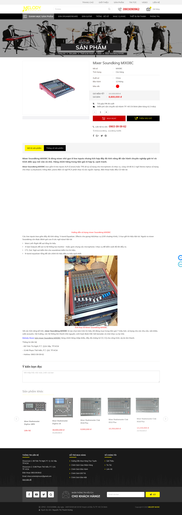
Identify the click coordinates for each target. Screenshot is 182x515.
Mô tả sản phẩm (34, 148)
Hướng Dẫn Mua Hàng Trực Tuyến (84, 461)
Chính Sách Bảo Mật (79, 477)
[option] (66, 16)
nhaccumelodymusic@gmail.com (39, 476)
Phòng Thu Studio (158, 16)
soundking (103, 131)
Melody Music (28, 338)
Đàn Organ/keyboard (68, 16)
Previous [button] (16, 419)
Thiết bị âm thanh (138, 16)
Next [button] (165, 419)
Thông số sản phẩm (54, 148)
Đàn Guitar (87, 16)
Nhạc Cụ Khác (119, 16)
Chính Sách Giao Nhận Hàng (82, 465)
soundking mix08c (114, 131)
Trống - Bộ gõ (102, 16)
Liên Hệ (109, 469)
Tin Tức (109, 465)
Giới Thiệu (110, 461)
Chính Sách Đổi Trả (78, 473)
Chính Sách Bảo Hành (79, 469)
